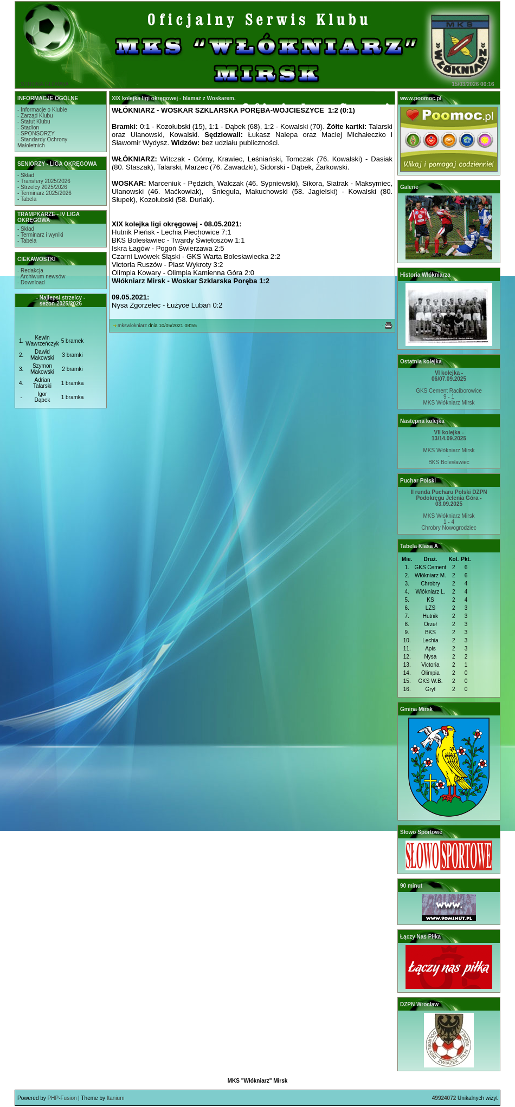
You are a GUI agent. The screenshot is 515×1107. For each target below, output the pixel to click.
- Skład (25, 175)
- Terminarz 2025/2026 (44, 193)
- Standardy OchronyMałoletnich (42, 142)
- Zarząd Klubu (35, 116)
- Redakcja (30, 271)
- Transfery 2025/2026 (43, 181)
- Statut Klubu (33, 122)
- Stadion (28, 128)
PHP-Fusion (62, 1098)
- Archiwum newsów (41, 276)
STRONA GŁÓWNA (44, 84)
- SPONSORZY (36, 133)
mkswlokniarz (132, 325)
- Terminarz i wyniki (40, 235)
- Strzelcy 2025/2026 (42, 187)
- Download (31, 282)
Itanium (116, 1098)
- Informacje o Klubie (42, 110)
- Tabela (26, 199)
